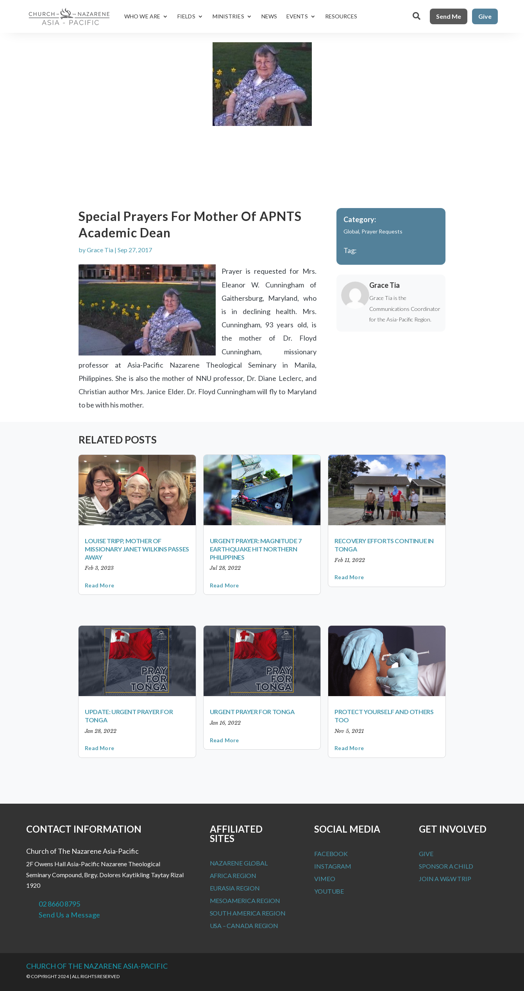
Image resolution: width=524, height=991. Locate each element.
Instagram (332, 866)
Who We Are (142, 16)
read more (99, 585)
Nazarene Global (239, 863)
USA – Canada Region (244, 925)
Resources (341, 16)
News (269, 16)
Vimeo (324, 878)
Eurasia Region (235, 888)
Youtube (329, 891)
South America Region (248, 913)
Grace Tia (100, 249)
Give (485, 16)
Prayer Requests (381, 231)
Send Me (448, 16)
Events (297, 16)
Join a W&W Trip (445, 878)
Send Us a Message (69, 914)
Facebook (330, 853)
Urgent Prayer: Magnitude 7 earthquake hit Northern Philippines (256, 549)
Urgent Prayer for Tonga (252, 711)
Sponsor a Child (446, 866)
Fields (186, 16)
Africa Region (233, 875)
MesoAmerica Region (245, 900)
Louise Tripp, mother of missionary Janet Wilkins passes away (137, 549)
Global (351, 231)
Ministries (228, 16)
